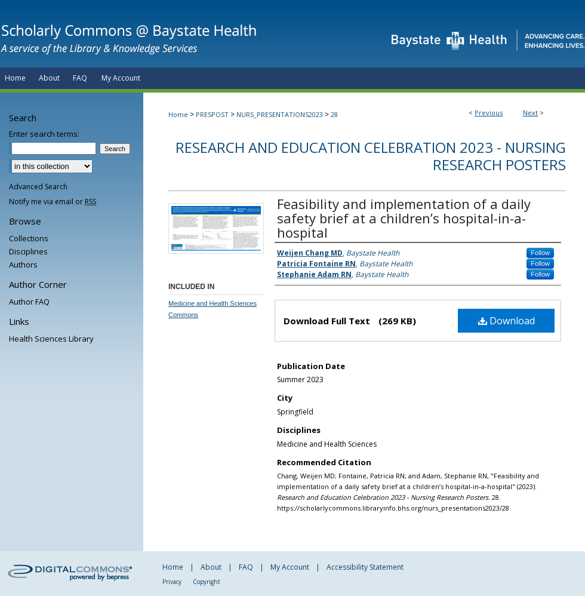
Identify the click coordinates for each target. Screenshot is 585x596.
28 (334, 114)
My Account (289, 567)
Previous (489, 112)
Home (178, 114)
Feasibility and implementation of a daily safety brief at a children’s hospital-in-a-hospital (404, 218)
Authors (23, 264)
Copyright (206, 581)
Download (506, 320)
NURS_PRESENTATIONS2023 (279, 114)
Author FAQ (29, 301)
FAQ (246, 567)
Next (530, 112)
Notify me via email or (52, 201)
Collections (28, 238)
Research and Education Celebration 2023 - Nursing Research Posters (371, 155)
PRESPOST (212, 114)
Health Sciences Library (51, 338)
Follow (540, 252)
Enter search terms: (44, 133)
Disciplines (28, 251)
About (211, 567)
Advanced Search (38, 187)
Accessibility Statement (365, 567)
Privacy (171, 581)
